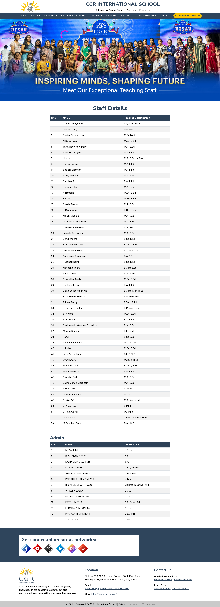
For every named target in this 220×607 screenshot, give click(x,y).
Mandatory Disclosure (146, 15)
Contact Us (166, 15)
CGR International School (103, 604)
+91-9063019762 (183, 579)
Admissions (126, 15)
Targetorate (148, 604)
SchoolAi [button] (110, 15)
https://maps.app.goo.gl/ (104, 594)
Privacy (123, 604)
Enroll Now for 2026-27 (187, 15)
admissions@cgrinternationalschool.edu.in (107, 588)
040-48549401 (162, 588)
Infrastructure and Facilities (73, 15)
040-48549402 (180, 588)
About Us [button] (34, 15)
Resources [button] (95, 15)
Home (23, 15)
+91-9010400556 (163, 579)
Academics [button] (49, 15)
